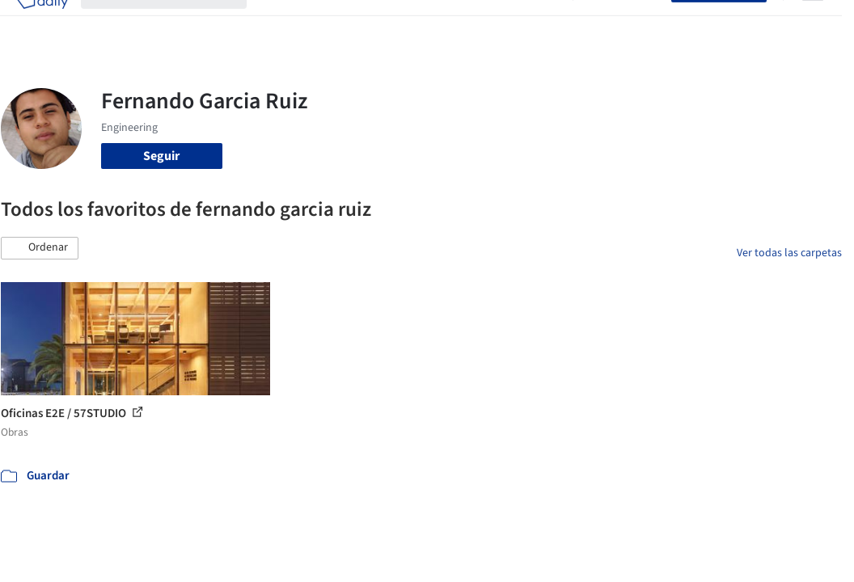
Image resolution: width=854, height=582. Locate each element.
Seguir (161, 156)
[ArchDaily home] (42, 22)
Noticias (490, 23)
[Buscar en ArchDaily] (176, 22)
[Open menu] (813, 23)
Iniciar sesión (626, 23)
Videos (541, 23)
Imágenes (329, 23)
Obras (276, 23)
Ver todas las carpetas (789, 253)
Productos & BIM (412, 23)
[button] (39, 248)
